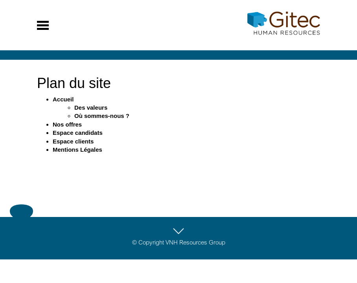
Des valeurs (90, 107)
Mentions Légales (77, 149)
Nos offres (67, 124)
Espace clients (73, 141)
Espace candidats (78, 132)
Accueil (63, 99)
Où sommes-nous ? (101, 115)
